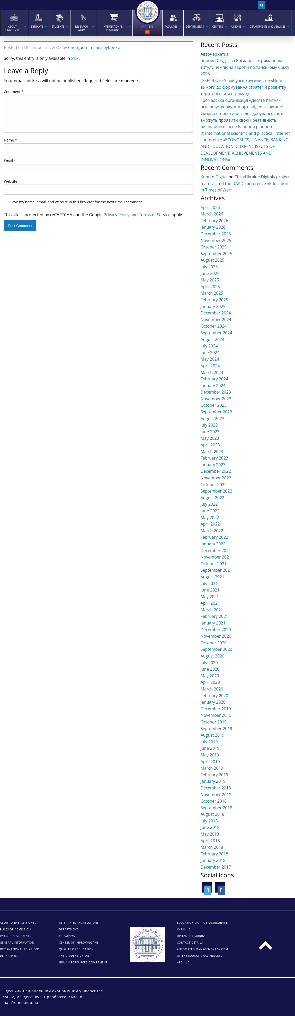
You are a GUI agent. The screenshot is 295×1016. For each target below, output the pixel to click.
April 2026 (210, 207)
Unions (236, 26)
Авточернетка (215, 54)
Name (10, 140)
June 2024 (210, 352)
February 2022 (214, 537)
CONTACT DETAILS (190, 942)
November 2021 (216, 557)
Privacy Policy (116, 215)
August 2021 (213, 577)
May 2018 (210, 834)
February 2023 (214, 458)
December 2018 (216, 788)
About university (12, 28)
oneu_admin (80, 47)
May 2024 (210, 359)
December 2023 (216, 392)
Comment (13, 91)
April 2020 (210, 682)
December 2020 (216, 629)
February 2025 (214, 300)
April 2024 (210, 366)
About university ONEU (18, 923)
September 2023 (216, 412)
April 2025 (210, 286)
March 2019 (212, 768)
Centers (217, 26)
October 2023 (214, 405)
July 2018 (209, 821)
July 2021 (209, 583)
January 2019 (213, 781)
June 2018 (210, 827)
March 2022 (212, 531)
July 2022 (209, 504)
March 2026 (212, 214)
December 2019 (216, 709)
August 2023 (213, 418)
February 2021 (214, 616)
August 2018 (213, 814)
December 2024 (216, 313)
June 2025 (210, 273)
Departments (195, 26)
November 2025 (216, 240)
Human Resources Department (83, 962)
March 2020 (212, 689)
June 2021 (210, 590)
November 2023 (216, 399)
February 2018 (214, 854)
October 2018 (214, 801)
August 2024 (213, 339)
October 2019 (214, 722)
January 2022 (213, 544)
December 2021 (216, 550)
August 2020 (213, 656)
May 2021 (210, 596)
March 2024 (212, 372)
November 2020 (216, 636)
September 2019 (216, 728)
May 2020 (210, 676)
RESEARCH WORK (81, 28)
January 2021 (213, 623)
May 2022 (210, 517)
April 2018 (210, 841)
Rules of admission (15, 929)
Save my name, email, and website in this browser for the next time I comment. (76, 201)
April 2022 (210, 524)
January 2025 (213, 306)
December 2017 (216, 867)
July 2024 (209, 346)
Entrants (37, 26)
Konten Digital (214, 177)
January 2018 (213, 860)
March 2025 (212, 293)
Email (10, 160)
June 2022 (210, 511)
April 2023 (210, 445)
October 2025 (214, 247)
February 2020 (214, 695)
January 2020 (213, 702)
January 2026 (213, 227)
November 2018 (216, 794)
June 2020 (210, 669)
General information (17, 942)
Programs (67, 936)
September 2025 (216, 253)
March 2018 (212, 847)
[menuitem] (14, 23)
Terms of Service (155, 215)
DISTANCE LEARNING (192, 936)
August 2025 (213, 260)
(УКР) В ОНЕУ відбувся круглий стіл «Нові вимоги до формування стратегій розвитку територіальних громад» (243, 87)
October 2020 (214, 643)
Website (10, 181)
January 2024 (213, 385)
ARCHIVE (183, 962)
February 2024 (214, 379)
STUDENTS (58, 26)
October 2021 (214, 564)
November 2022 (216, 478)
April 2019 (210, 761)
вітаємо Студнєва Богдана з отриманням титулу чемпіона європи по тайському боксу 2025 (245, 67)
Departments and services (267, 26)
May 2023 (210, 438)
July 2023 (209, 425)
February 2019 (214, 775)
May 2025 (210, 280)
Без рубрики (107, 47)
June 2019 (210, 748)
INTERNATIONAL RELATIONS (113, 28)
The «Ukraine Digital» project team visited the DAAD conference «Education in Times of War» (245, 183)
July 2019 (209, 742)
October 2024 (214, 326)
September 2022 (216, 491)
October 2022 (214, 484)
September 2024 (216, 333)
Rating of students (15, 936)
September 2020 (216, 649)
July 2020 (209, 662)
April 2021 (210, 603)
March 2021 (212, 610)
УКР (75, 58)
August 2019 (213, 735)
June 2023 (210, 432)
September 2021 (216, 570)
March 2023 (212, 451)
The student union (74, 955)
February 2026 (214, 220)
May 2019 (210, 755)
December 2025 (216, 234)
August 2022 (213, 498)
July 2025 (209, 267)
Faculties (171, 26)
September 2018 (216, 808)
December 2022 (216, 471)
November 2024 (216, 319)
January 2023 (213, 465)
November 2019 (216, 715)
